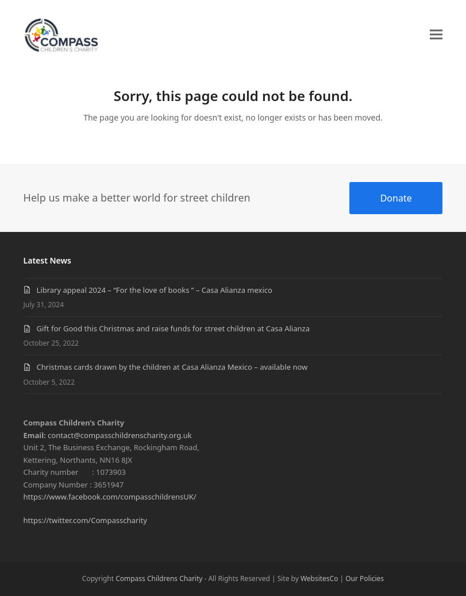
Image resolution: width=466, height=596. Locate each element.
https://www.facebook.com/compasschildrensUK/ (110, 496)
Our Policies (364, 578)
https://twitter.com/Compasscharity (85, 520)
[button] (436, 34)
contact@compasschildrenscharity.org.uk (120, 435)
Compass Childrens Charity (158, 578)
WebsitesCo (319, 578)
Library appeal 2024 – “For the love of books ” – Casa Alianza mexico (154, 290)
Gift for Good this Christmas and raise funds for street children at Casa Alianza (173, 328)
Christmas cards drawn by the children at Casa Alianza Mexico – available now (172, 367)
